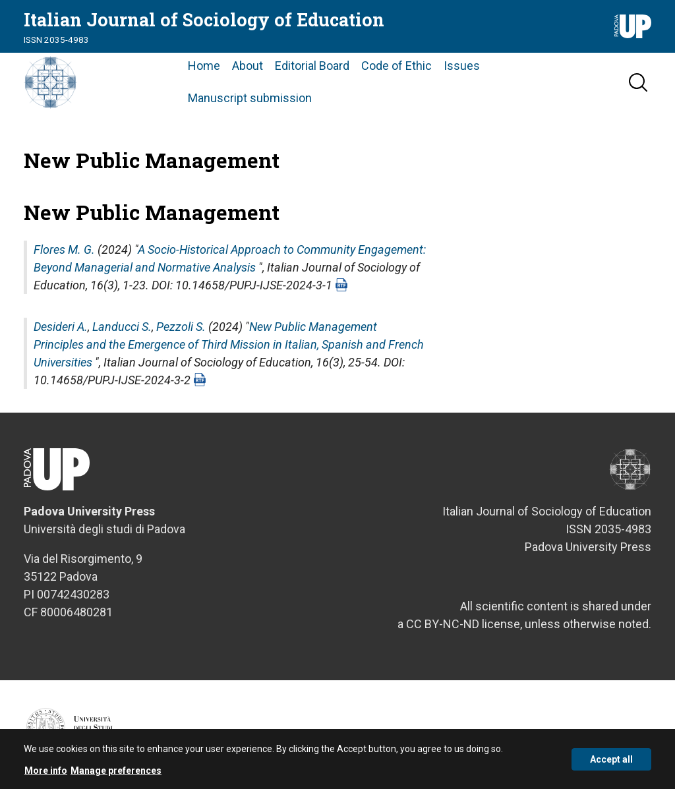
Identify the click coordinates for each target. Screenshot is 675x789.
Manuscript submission (250, 98)
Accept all (611, 762)
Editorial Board (312, 66)
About (247, 66)
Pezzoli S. (181, 327)
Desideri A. (61, 327)
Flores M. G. (64, 249)
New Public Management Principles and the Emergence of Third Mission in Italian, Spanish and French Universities (229, 344)
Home (204, 66)
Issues (462, 66)
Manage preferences (116, 774)
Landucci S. (122, 327)
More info (45, 774)
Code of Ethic (396, 66)
